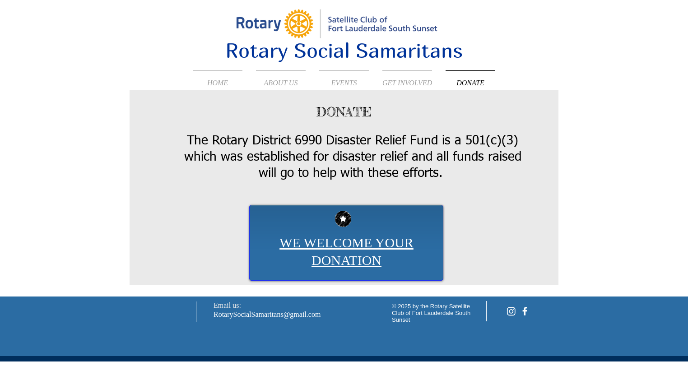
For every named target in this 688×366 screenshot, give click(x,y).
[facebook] (524, 311)
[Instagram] (511, 311)
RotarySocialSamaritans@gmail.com (267, 314)
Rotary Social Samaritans (344, 50)
